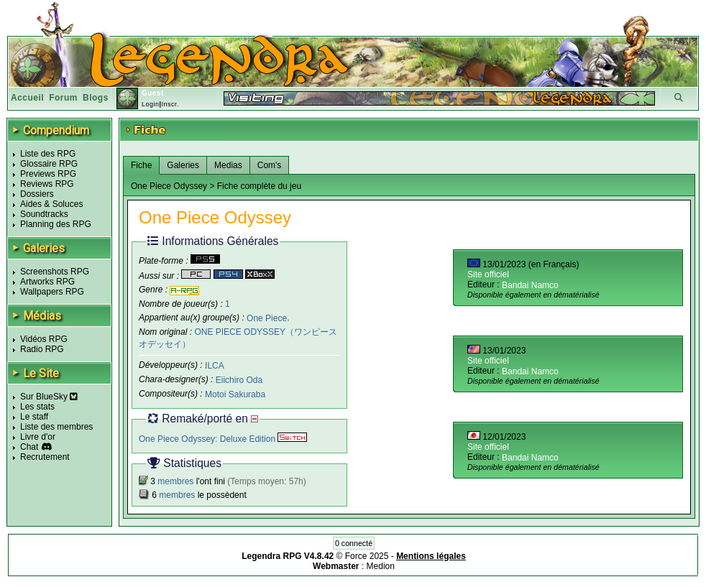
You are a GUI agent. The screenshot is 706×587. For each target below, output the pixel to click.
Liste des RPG (47, 154)
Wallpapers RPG (52, 292)
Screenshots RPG (54, 272)
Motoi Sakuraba (235, 394)
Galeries (183, 165)
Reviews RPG (47, 184)
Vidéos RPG (44, 339)
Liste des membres (56, 427)
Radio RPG (42, 349)
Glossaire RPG (49, 164)
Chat (29, 447)
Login (151, 104)
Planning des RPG (55, 224)
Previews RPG (48, 174)
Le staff (34, 417)
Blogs (96, 98)
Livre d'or (37, 437)
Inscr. (170, 104)
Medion (381, 566)
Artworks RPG (47, 282)
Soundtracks (44, 214)
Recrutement (45, 457)
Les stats (37, 407)
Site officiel (488, 274)
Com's (269, 165)
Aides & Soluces (51, 204)
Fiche (141, 165)
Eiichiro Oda (239, 380)
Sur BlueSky (49, 397)
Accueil (27, 98)
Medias (228, 165)
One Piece (267, 318)
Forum (63, 98)
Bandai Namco (530, 285)
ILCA (214, 366)
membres (175, 481)
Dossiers (37, 194)
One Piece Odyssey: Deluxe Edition (223, 439)
